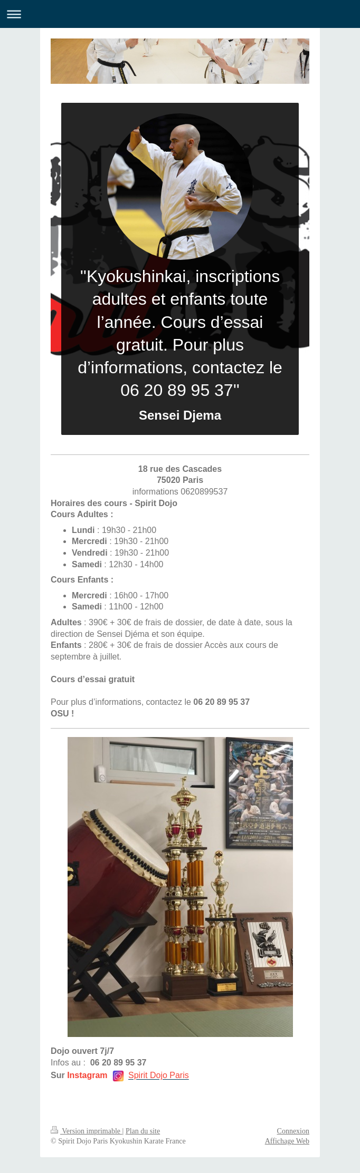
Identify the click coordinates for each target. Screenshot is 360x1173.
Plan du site (143, 1131)
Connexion (293, 1131)
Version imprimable (86, 1131)
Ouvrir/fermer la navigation (180, 14)
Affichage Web (287, 1141)
